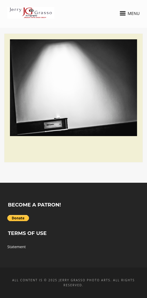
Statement (16, 246)
